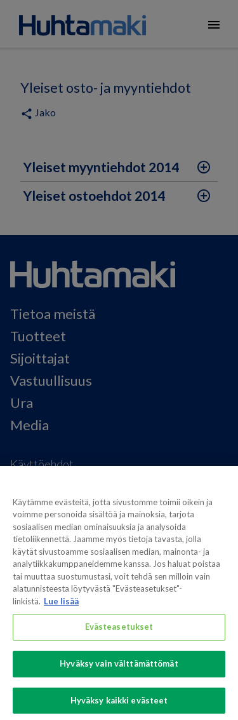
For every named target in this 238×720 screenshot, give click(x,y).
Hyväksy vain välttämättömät (119, 668)
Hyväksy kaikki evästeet (119, 705)
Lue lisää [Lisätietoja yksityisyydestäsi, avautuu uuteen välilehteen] (61, 606)
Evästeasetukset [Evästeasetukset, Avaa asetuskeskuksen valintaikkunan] (119, 632)
